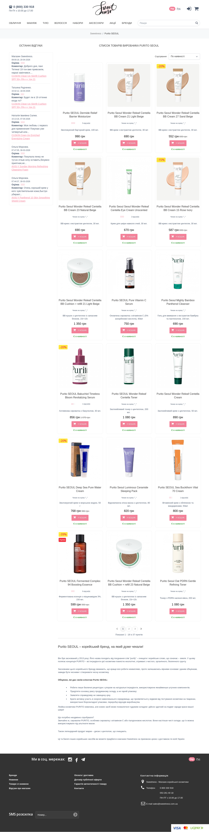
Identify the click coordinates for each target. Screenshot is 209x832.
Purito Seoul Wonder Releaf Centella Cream (178, 395)
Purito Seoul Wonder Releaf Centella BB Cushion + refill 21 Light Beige (80, 302)
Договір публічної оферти (88, 779)
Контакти (79, 788)
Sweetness (96, 33)
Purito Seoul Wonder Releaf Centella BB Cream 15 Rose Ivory (178, 208)
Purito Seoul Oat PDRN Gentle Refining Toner (178, 583)
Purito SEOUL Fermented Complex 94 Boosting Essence (80, 583)
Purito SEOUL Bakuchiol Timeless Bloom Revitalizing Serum (80, 395)
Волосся (61, 23)
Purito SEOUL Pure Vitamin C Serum (129, 302)
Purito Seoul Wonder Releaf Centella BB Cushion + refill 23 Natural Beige (129, 583)
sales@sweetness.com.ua (165, 804)
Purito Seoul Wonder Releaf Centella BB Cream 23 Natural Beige (80, 208)
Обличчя (15, 23)
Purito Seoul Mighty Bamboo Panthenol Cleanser (178, 302)
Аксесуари (96, 23)
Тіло (45, 23)
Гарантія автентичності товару (90, 784)
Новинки (13, 779)
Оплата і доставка (83, 775)
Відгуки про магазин (19, 788)
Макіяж (32, 23)
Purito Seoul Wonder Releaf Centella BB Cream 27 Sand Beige (178, 115)
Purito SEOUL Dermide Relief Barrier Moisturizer (80, 115)
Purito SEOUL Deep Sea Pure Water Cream (80, 489)
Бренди (127, 23)
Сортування (161, 56)
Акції (113, 23)
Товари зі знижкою (19, 784)
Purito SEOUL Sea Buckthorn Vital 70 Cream (178, 489)
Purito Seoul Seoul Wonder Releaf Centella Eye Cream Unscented (129, 208)
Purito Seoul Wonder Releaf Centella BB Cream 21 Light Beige (129, 115)
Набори (78, 23)
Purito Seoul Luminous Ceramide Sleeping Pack (129, 489)
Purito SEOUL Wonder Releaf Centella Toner (129, 395)
